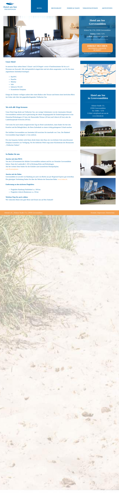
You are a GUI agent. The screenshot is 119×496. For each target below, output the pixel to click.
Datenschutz (110, 213)
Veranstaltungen (90, 6)
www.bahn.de (62, 179)
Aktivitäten (107, 6)
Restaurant (56, 6)
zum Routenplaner (12, 169)
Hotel (39, 6)
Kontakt (93, 213)
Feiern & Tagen (73, 6)
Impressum (101, 213)
